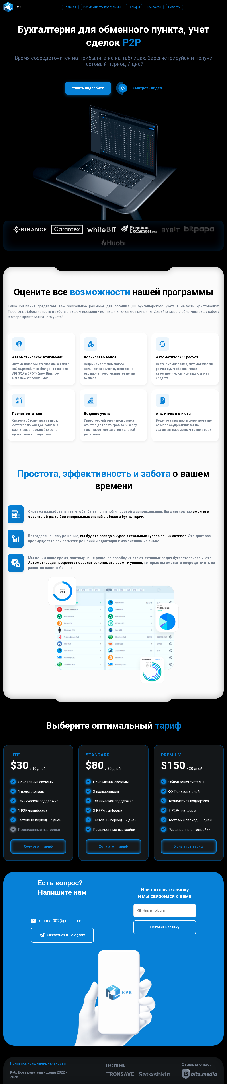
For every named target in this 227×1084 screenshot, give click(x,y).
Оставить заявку (164, 927)
